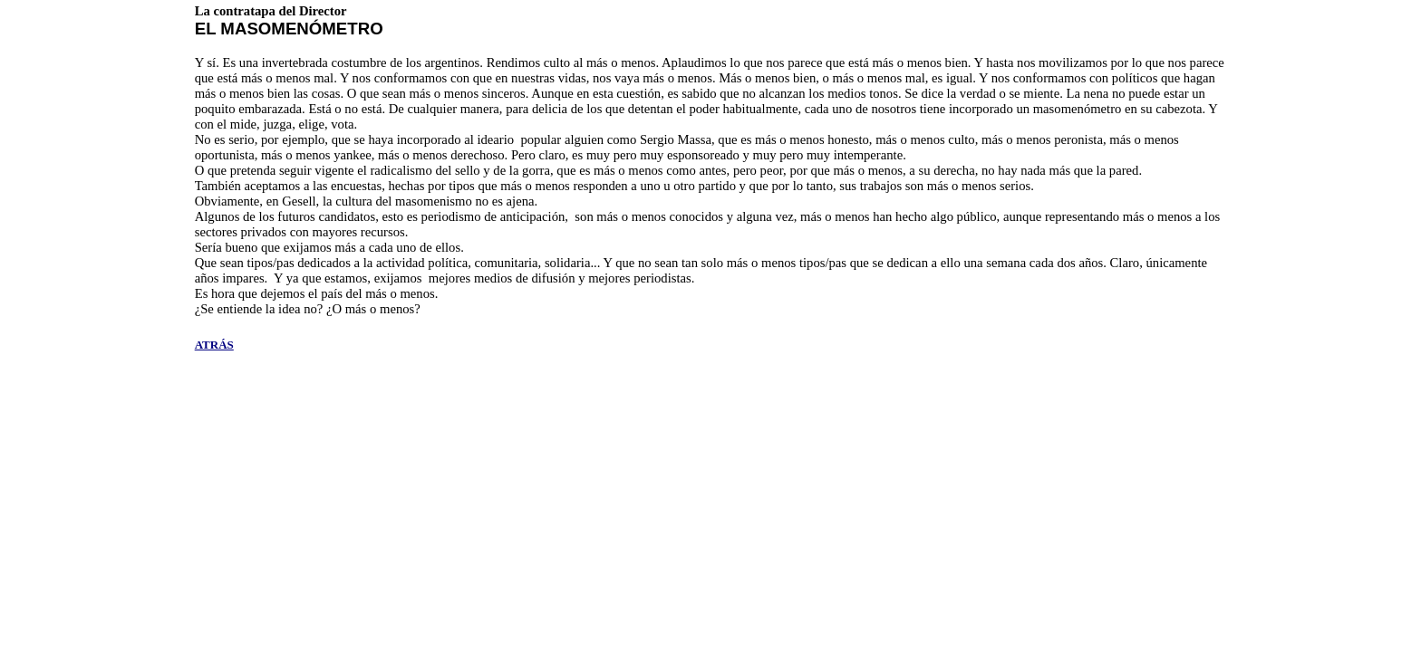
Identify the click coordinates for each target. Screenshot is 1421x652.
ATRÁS (214, 344)
